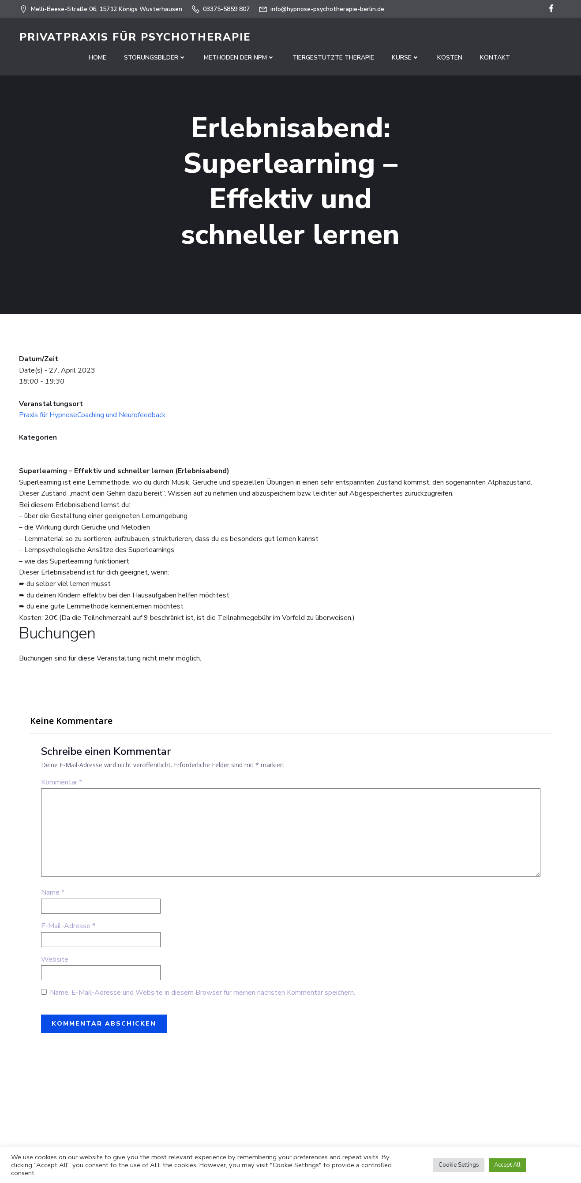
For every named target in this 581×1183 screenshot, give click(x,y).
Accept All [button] (507, 1165)
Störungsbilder (155, 57)
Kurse (406, 57)
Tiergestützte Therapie (333, 57)
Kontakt (495, 57)
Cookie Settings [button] (459, 1165)
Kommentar (61, 783)
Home (97, 57)
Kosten (449, 57)
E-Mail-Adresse (68, 927)
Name (52, 893)
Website (54, 960)
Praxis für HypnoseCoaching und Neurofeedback (92, 416)
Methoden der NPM (239, 57)
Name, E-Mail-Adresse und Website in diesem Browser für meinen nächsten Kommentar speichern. (202, 993)
